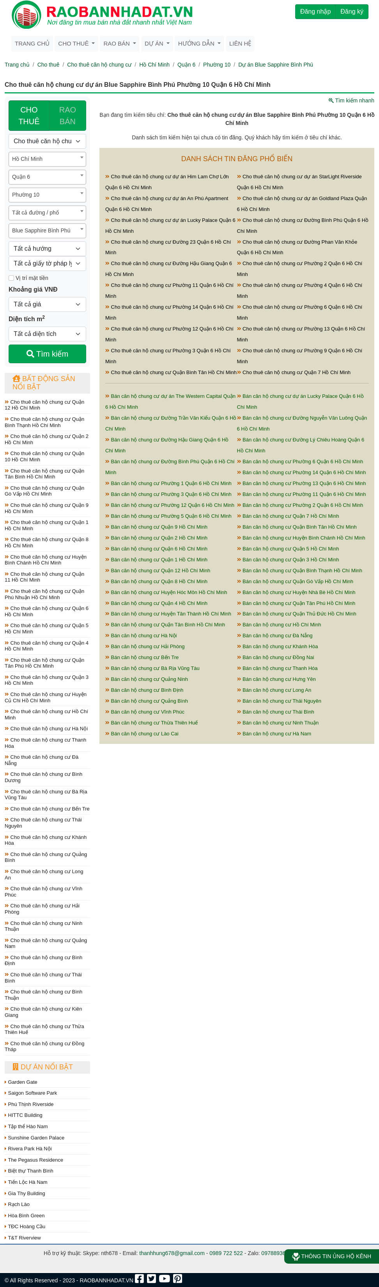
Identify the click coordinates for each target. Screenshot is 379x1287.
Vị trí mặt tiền (28, 278)
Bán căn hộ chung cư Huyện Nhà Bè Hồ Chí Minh (296, 592)
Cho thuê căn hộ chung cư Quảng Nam (46, 943)
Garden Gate (21, 1082)
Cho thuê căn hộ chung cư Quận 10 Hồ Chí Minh (44, 456)
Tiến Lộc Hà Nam (26, 1182)
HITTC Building (24, 1115)
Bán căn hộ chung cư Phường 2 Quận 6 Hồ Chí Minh (300, 505)
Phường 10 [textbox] (25, 195)
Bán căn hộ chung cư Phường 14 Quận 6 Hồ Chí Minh (301, 472)
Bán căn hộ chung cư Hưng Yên (276, 679)
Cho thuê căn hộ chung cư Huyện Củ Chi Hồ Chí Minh (46, 697)
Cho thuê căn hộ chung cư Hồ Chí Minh (46, 715)
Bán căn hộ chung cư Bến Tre (142, 657)
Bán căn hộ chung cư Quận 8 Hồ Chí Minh (156, 581)
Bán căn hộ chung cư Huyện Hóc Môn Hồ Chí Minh (166, 592)
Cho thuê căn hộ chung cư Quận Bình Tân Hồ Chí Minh (171, 372)
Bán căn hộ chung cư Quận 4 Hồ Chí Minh (156, 603)
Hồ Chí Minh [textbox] (27, 159)
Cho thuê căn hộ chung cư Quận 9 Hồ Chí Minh (47, 508)
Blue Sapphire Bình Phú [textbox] (41, 230)
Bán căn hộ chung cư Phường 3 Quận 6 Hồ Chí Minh (168, 494)
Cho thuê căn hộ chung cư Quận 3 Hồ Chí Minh (47, 680)
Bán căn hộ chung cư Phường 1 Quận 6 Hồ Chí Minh (168, 483)
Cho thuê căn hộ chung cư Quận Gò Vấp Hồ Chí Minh (44, 491)
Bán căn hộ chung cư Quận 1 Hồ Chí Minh (156, 560)
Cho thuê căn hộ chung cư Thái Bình (43, 978)
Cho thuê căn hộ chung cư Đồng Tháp (44, 1047)
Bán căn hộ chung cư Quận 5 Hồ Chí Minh (288, 549)
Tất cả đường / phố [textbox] (35, 212)
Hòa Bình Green (25, 1215)
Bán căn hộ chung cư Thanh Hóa (277, 668)
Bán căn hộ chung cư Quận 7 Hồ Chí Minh (288, 516)
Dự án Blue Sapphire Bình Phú (275, 65)
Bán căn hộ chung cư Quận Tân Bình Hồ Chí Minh (165, 625)
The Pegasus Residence (34, 1160)
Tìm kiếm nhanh (351, 100)
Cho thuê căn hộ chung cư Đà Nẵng (41, 760)
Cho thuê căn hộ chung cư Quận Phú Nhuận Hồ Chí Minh (44, 594)
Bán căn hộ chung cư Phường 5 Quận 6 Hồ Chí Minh (168, 516)
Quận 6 (186, 65)
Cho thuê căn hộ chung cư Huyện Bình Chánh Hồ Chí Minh (46, 560)
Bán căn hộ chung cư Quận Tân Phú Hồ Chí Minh (296, 603)
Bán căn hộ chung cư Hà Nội (141, 635)
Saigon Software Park (31, 1093)
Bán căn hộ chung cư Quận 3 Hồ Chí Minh (288, 560)
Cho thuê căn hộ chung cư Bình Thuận (43, 995)
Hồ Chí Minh (154, 65)
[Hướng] (47, 248)
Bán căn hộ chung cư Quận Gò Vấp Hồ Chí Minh (295, 581)
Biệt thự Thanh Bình (29, 1171)
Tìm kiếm (47, 354)
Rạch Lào (17, 1204)
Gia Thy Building (25, 1193)
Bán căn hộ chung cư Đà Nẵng (275, 635)
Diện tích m (27, 318)
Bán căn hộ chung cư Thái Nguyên (279, 701)
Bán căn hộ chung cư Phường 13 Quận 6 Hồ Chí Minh (301, 483)
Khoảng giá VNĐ (33, 289)
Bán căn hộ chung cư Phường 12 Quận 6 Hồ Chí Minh (169, 505)
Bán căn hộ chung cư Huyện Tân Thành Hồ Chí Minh (168, 614)
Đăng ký (351, 11)
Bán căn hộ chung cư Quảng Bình (146, 701)
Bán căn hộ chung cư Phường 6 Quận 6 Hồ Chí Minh (300, 461)
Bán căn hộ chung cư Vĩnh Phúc (144, 712)
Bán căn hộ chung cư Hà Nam (274, 734)
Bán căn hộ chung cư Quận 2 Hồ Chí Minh (156, 538)
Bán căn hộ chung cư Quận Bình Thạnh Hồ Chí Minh (299, 570)
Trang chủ (32, 43)
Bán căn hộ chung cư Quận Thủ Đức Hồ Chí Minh (296, 614)
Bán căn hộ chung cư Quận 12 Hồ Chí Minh (157, 570)
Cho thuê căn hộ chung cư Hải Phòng (42, 909)
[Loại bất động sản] (47, 141)
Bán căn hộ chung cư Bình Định (144, 690)
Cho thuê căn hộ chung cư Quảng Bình (46, 857)
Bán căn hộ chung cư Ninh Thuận (278, 723)
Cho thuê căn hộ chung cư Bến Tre (47, 809)
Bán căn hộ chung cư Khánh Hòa (277, 646)
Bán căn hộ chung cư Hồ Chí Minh (279, 625)
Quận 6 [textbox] (21, 177)
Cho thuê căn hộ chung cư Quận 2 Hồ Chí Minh (47, 439)
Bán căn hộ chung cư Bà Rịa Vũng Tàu (152, 668)
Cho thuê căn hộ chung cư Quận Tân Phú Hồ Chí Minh (44, 663)
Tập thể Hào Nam (26, 1126)
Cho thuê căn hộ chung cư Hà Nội (46, 728)
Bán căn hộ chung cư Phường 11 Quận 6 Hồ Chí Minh (301, 494)
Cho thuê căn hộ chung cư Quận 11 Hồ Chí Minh (44, 577)
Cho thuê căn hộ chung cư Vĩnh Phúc (43, 892)
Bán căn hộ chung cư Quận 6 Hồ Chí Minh (156, 549)
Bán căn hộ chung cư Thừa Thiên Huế (151, 723)
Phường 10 (216, 65)
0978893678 (276, 1253)
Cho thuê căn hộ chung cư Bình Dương (43, 777)
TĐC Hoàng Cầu (25, 1226)
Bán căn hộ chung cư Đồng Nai (275, 657)
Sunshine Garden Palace (34, 1138)
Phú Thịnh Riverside (29, 1104)
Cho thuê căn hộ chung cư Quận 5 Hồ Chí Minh (47, 628)
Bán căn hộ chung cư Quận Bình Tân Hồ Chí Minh (297, 527)
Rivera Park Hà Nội (28, 1149)
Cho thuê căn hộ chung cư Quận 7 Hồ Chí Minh (294, 372)
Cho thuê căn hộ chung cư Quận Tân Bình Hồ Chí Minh (44, 474)
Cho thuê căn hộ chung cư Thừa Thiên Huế (44, 1029)
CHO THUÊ (28, 115)
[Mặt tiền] (11, 278)
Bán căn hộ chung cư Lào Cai (142, 734)
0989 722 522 (226, 1253)
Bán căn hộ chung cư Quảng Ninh (146, 679)
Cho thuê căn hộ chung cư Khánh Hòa (46, 840)
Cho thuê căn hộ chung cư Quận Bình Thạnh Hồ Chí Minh (44, 422)
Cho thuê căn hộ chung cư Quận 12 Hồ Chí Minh (44, 405)
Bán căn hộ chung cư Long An (274, 690)
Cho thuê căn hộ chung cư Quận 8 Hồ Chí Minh (47, 542)
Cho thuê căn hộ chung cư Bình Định (43, 961)
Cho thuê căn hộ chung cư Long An (44, 875)
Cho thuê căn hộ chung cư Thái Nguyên (43, 823)
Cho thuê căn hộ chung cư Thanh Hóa (45, 743)
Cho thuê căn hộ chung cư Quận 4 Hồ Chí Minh (47, 646)
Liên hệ (240, 43)
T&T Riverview (23, 1238)
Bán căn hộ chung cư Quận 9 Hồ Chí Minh (156, 527)
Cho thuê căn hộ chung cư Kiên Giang (43, 1012)
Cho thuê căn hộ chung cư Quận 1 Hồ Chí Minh (47, 525)
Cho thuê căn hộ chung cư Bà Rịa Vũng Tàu (46, 795)
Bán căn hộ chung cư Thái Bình (275, 712)
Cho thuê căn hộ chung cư (99, 65)
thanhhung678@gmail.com (172, 1253)
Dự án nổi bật (42, 1067)
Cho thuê (48, 65)
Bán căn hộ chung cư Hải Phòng (144, 646)
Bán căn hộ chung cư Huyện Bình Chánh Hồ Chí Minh (301, 538)
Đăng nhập (315, 11)
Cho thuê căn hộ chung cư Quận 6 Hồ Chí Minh (47, 611)
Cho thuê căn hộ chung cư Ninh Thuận (43, 926)
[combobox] (47, 159)
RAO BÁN (67, 115)
